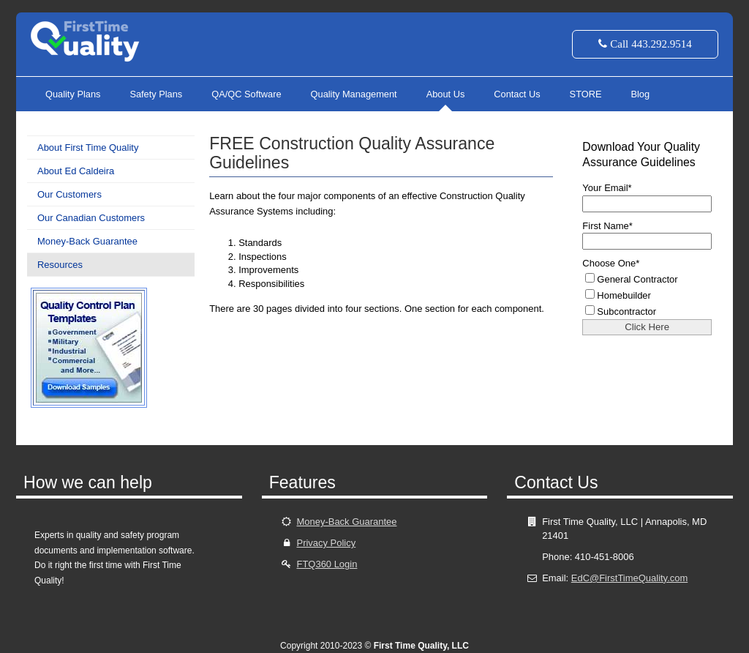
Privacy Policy (325, 542)
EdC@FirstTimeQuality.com (629, 577)
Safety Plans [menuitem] (155, 94)
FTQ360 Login (326, 564)
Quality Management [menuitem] (354, 94)
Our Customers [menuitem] (69, 194)
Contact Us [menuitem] (517, 94)
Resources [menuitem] (60, 264)
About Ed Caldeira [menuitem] (75, 170)
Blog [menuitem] (640, 94)
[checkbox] (651, 294)
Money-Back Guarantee (346, 521)
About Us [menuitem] (445, 94)
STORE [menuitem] (586, 94)
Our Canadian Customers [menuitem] (91, 217)
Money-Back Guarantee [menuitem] (87, 241)
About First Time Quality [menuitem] (87, 147)
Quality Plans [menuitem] (72, 94)
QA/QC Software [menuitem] (246, 94)
